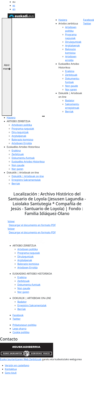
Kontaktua (11, 369)
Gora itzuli (10, 372)
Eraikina (69, 71)
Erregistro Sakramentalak (26, 180)
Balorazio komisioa (22, 139)
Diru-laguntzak (20, 132)
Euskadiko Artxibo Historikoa (28, 161)
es (14, 5)
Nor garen (71, 89)
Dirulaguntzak (73, 42)
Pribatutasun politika (24, 325)
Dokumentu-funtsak (23, 158)
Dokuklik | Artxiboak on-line (28, 176)
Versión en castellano (17, 365)
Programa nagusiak (23, 128)
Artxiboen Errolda (22, 143)
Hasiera (62, 20)
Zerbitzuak (71, 75)
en (14, 9)
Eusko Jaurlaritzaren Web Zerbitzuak (20, 359)
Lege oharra (19, 328)
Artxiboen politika (22, 125)
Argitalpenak (72, 45)
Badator (69, 100)
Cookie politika (21, 332)
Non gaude (71, 85)
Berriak (69, 111)
